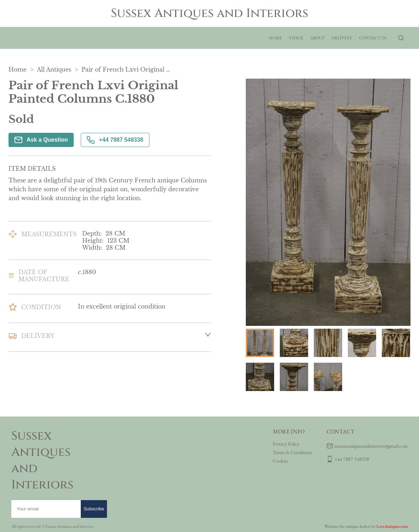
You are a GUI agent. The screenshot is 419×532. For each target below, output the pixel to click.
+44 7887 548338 (115, 140)
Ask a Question (41, 140)
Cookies (280, 461)
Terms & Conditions (292, 452)
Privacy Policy (286, 444)
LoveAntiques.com (392, 526)
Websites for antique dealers (347, 526)
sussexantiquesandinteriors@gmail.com (371, 446)
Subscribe (94, 508)
